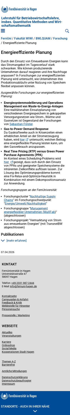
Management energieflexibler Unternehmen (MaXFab (29, 210)
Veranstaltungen (11, 335)
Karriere (6, 341)
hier (22, 139)
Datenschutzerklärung (15, 377)
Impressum (8, 383)
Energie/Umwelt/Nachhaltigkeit (25, 203)
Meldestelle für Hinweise (16, 305)
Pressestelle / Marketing (16, 315)
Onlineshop (8, 345)
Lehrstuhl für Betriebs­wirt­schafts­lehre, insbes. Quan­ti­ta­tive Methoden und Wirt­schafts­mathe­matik (31, 21)
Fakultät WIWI (23, 38)
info (12, 286)
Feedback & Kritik (12, 302)
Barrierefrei (8, 364)
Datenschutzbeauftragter (16, 380)
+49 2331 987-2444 (22, 282)
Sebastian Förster (21, 124)
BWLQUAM (43, 38)
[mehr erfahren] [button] (14, 240)
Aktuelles (7, 332)
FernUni (6, 38)
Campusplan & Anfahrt (15, 299)
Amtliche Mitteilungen (14, 371)
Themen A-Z (9, 361)
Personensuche (11, 309)
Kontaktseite (9, 296)
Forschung (60, 38)
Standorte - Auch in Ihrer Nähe (25, 408)
